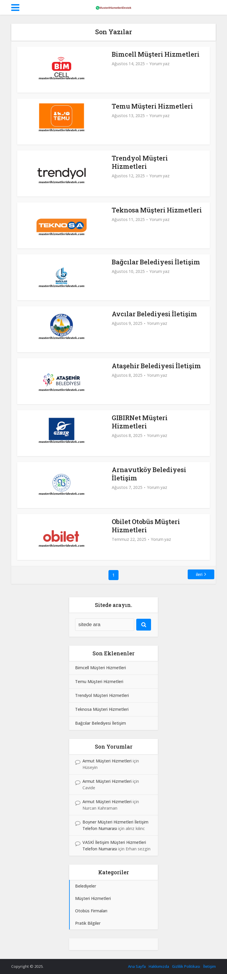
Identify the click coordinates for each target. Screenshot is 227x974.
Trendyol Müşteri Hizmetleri (140, 162)
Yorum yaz (159, 63)
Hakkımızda (159, 966)
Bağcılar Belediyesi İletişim (156, 262)
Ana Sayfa (137, 966)
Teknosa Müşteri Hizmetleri (157, 210)
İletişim (209, 966)
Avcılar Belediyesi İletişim (154, 314)
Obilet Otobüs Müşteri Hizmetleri (146, 525)
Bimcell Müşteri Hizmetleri (156, 54)
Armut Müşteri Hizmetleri (107, 761)
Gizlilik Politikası (186, 966)
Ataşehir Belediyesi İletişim (156, 365)
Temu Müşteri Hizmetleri (152, 106)
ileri (199, 574)
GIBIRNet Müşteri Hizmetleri (140, 421)
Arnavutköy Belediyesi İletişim (149, 473)
